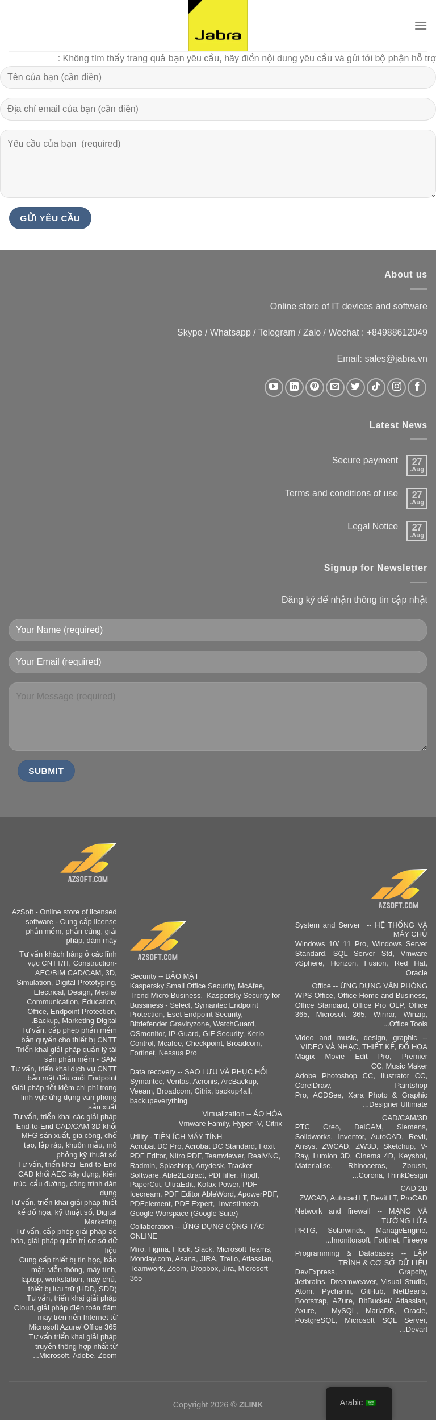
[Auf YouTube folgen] (274, 387)
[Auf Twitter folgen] (355, 387)
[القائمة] (420, 25)
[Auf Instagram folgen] (396, 387)
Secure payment (365, 460)
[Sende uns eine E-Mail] (335, 387)
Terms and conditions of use (341, 493)
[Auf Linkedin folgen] (294, 387)
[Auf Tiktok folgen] (376, 387)
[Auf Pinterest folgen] (314, 387)
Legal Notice (372, 526)
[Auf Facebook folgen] (417, 387)
